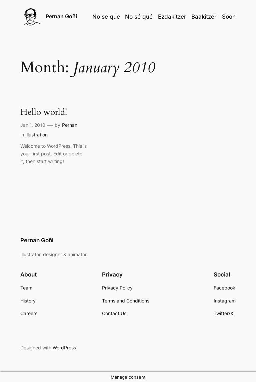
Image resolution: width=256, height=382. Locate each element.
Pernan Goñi (61, 16)
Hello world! (43, 112)
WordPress (64, 347)
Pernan (69, 125)
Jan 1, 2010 (32, 125)
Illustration (36, 134)
